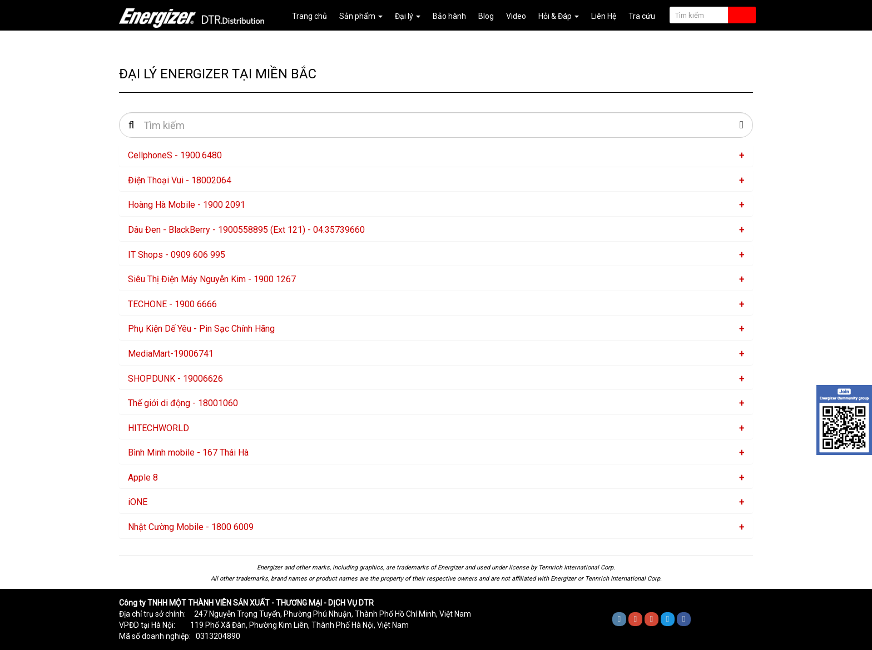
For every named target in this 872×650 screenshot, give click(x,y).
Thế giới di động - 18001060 (183, 403)
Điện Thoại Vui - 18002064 (179, 180)
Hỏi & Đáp (558, 16)
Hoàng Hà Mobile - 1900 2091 (186, 204)
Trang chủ (309, 16)
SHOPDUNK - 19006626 (175, 378)
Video (516, 16)
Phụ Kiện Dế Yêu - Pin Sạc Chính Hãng (201, 328)
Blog (486, 16)
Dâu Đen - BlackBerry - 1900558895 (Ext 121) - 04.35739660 (246, 229)
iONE (137, 502)
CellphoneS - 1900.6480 (175, 155)
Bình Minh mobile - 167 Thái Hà (188, 452)
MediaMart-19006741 (171, 353)
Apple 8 (143, 477)
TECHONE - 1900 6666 (172, 304)
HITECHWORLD (158, 428)
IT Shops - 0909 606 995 (176, 254)
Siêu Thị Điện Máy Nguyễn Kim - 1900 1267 (212, 279)
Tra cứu (641, 16)
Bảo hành (449, 16)
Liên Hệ (603, 16)
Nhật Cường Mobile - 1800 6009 (191, 527)
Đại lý (407, 16)
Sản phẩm (361, 16)
